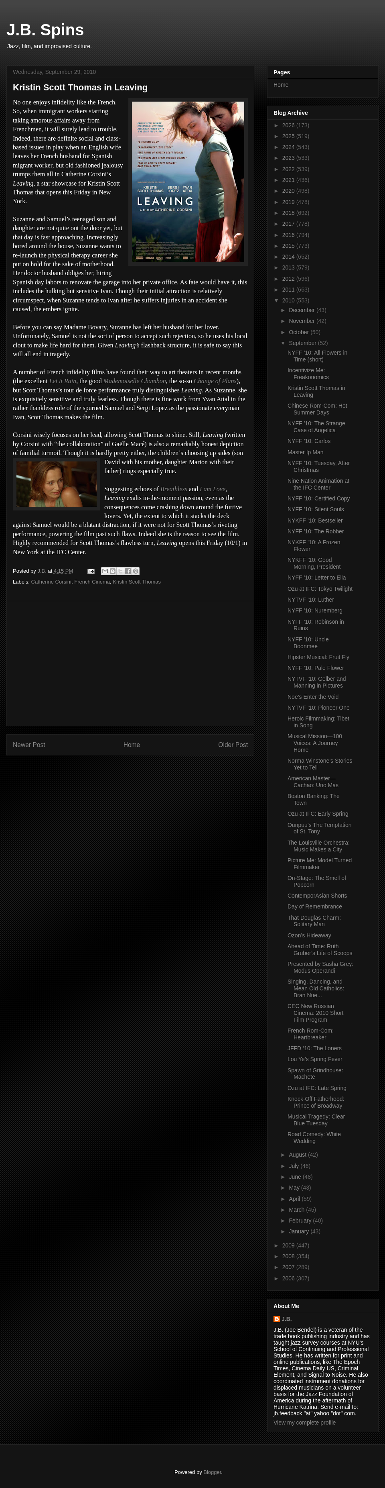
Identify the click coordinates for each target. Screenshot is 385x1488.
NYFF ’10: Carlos (309, 441)
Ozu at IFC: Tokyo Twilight (320, 589)
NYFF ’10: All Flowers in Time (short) (317, 356)
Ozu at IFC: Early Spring (318, 813)
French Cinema (92, 582)
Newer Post (29, 744)
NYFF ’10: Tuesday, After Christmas (319, 466)
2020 (289, 191)
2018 (289, 213)
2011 (289, 289)
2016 (289, 235)
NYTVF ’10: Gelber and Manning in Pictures (317, 682)
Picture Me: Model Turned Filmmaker (320, 863)
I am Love (212, 489)
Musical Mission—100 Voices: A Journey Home (315, 743)
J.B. (287, 1319)
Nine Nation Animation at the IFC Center (318, 484)
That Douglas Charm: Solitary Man (314, 921)
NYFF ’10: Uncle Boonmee (308, 642)
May (295, 1187)
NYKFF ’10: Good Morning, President (314, 563)
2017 (289, 223)
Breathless (173, 489)
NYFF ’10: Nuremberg (315, 610)
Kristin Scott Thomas (137, 582)
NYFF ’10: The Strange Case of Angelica (316, 426)
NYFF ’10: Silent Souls (316, 509)
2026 (289, 125)
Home (132, 744)
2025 (289, 136)
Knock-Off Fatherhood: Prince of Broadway (316, 1102)
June (295, 1177)
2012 (289, 279)
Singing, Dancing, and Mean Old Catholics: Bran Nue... (316, 988)
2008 (289, 1256)
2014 (289, 256)
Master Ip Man (305, 452)
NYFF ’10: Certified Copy (319, 498)
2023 (289, 158)
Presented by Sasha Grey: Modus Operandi (320, 967)
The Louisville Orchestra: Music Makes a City (319, 846)
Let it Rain (63, 381)
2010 (289, 300)
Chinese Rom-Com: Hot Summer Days (317, 409)
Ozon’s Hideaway (309, 935)
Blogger (212, 1472)
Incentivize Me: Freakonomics (308, 373)
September (303, 343)
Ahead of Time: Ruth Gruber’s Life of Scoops (320, 949)
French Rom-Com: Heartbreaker (311, 1034)
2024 (289, 147)
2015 (289, 246)
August (298, 1154)
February (301, 1220)
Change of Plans (215, 381)
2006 (289, 1278)
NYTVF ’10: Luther (311, 599)
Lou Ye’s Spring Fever (315, 1059)
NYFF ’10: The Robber (316, 531)
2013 (289, 267)
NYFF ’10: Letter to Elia (317, 577)
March (297, 1209)
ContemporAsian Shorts (317, 895)
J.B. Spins (45, 30)
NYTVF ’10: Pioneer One (319, 707)
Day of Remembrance (315, 906)
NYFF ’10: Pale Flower (316, 668)
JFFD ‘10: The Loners (315, 1048)
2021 (289, 180)
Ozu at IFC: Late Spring (317, 1088)
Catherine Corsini (51, 582)
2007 (289, 1267)
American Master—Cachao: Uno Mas (313, 781)
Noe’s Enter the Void (313, 697)
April (295, 1199)
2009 (289, 1245)
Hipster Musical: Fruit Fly (318, 657)
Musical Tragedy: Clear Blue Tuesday (316, 1120)
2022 (289, 169)
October (299, 332)
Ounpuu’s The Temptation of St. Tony (320, 828)
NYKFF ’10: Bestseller (315, 520)
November (302, 321)
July (294, 1166)
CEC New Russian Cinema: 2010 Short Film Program (316, 1013)
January (299, 1231)
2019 (289, 202)
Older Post (233, 744)
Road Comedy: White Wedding (314, 1137)
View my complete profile (305, 1422)
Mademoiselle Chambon (134, 381)
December (302, 310)
